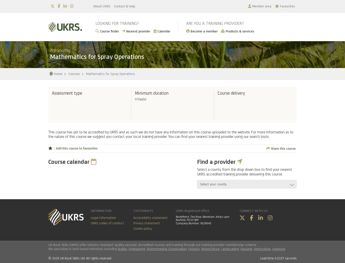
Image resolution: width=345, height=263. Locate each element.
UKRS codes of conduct (107, 223)
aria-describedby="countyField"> (247, 184)
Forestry (194, 249)
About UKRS (101, 6)
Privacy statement (146, 223)
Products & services (237, 31)
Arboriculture (210, 249)
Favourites (285, 6)
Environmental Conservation (167, 249)
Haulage (246, 249)
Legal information (103, 218)
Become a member (202, 31)
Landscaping (230, 249)
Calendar (161, 31)
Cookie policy (142, 228)
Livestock (278, 249)
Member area (259, 6)
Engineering (137, 249)
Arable (122, 249)
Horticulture (262, 249)
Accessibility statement (150, 218)
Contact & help (124, 6)
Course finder (107, 31)
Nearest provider (136, 31)
